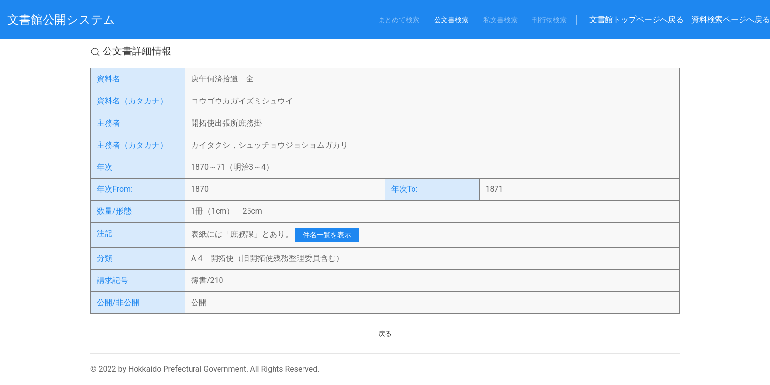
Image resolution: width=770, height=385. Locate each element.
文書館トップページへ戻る (636, 19)
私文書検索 (500, 20)
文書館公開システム (61, 19)
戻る (385, 333)
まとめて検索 (398, 20)
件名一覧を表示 (327, 235)
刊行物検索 (549, 20)
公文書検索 (451, 20)
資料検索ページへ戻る (730, 19)
